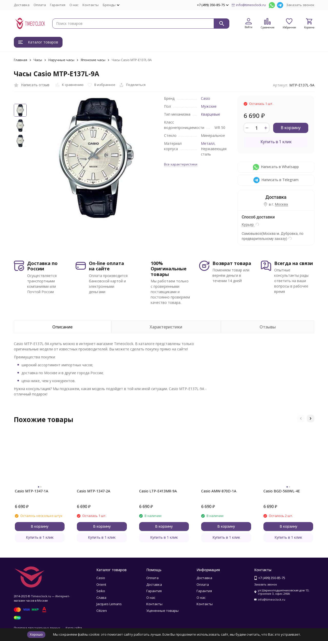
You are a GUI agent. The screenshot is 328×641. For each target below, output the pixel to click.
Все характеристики (180, 164)
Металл (207, 143)
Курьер (248, 225)
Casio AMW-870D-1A (218, 491)
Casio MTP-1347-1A (31, 491)
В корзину (291, 127)
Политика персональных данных (37, 628)
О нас (73, 5)
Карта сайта (74, 628)
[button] (301, 418)
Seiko (100, 591)
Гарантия (57, 5)
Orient (101, 584)
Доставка (21, 5)
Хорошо (36, 634)
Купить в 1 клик (276, 142)
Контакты (91, 5)
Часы (38, 60)
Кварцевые (210, 114)
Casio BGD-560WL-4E (281, 491)
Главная (20, 60)
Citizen (101, 610)
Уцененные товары (162, 610)
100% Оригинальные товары (169, 268)
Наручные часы (61, 60)
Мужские (209, 106)
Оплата (40, 5)
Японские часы (93, 60)
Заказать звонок (300, 5)
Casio (205, 98)
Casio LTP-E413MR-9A (158, 491)
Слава (101, 597)
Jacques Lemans (109, 604)
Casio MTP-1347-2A (93, 491)
